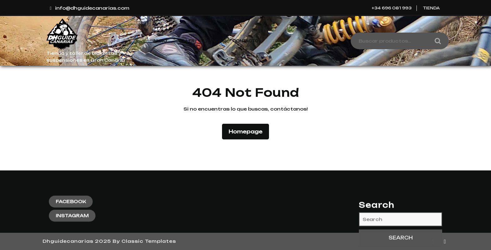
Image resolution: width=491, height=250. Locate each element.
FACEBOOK (71, 234)
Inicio (159, 41)
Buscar (436, 41)
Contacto (245, 41)
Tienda (431, 8)
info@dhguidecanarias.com (88, 8)
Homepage (248, 131)
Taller (186, 41)
